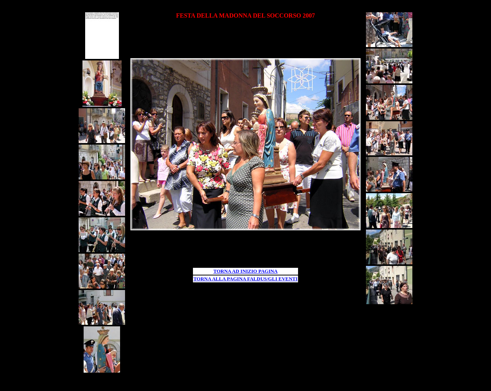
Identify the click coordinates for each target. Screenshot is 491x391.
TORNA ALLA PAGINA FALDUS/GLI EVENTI (245, 279)
